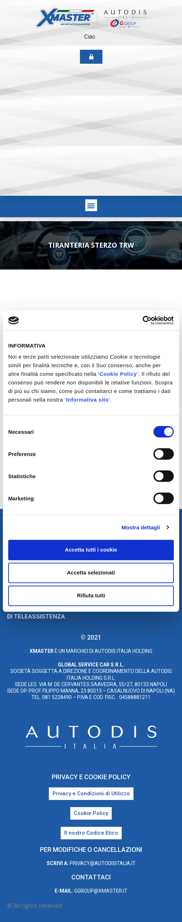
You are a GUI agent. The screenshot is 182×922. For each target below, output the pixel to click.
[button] (91, 205)
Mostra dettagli (140, 527)
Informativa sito (87, 400)
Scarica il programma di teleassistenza (42, 612)
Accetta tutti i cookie (91, 550)
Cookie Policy (118, 374)
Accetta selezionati (91, 572)
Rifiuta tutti (91, 595)
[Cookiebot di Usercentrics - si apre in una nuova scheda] (142, 320)
